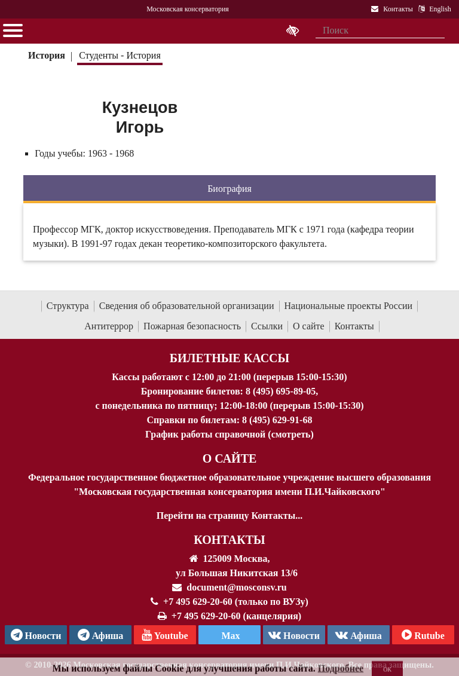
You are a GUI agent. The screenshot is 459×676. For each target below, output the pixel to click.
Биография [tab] (229, 188)
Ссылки (267, 326)
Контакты (354, 326)
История (46, 55)
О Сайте (230, 458)
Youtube (165, 635)
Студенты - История (119, 55)
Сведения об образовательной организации (186, 306)
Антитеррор (108, 326)
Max (229, 636)
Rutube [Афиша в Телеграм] (423, 635)
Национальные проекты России (348, 306)
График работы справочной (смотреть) (229, 434)
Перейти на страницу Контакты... (229, 515)
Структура (68, 306)
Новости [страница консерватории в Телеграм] (36, 635)
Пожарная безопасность (192, 326)
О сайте (309, 326)
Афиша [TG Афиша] (101, 635)
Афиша (358, 635)
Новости (294, 635)
